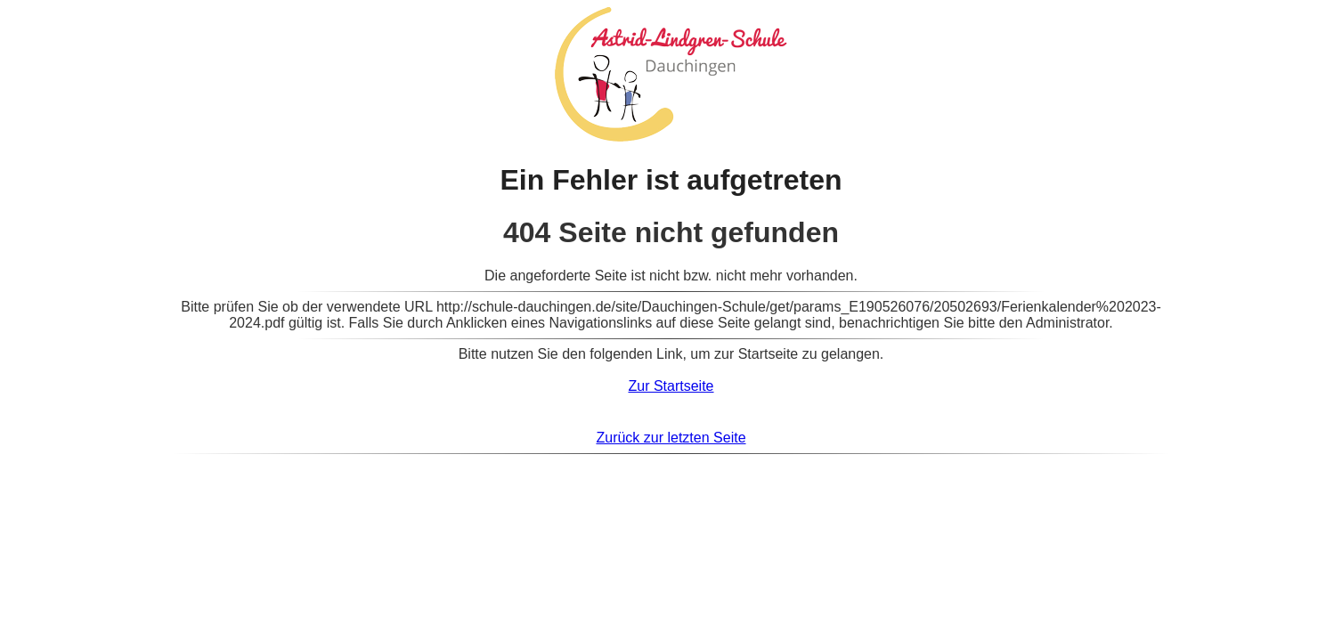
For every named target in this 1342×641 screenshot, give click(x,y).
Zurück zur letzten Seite (670, 437)
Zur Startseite (670, 386)
